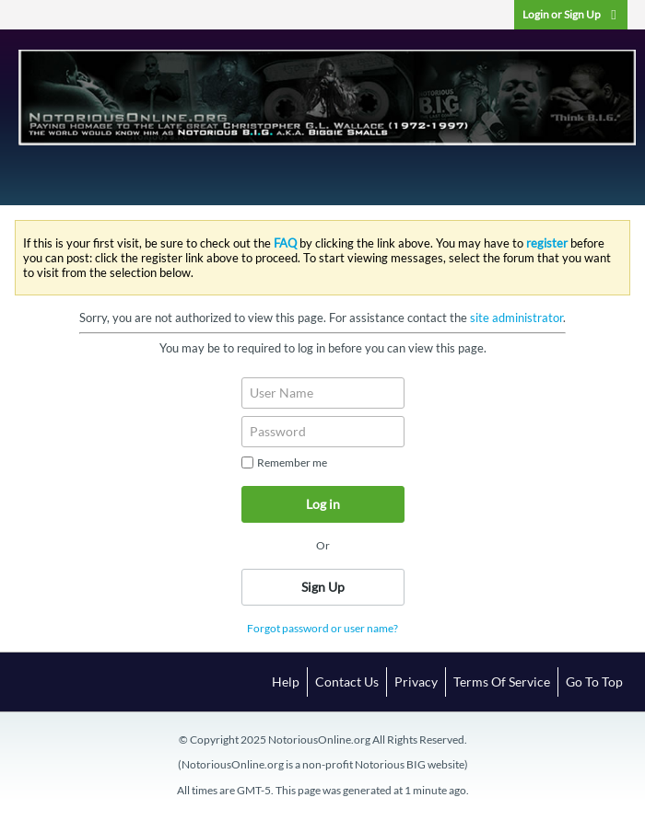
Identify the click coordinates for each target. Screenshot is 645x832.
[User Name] (323, 393)
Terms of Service (501, 681)
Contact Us (347, 681)
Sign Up (323, 587)
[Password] (323, 431)
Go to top (594, 681)
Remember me (284, 462)
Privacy (416, 681)
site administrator (516, 317)
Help (285, 681)
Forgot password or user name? (322, 628)
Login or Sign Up (570, 14)
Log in (323, 504)
